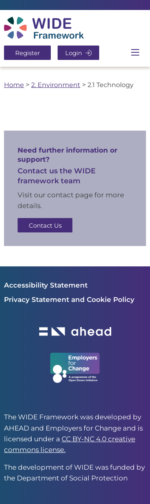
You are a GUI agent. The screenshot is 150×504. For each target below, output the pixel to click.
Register (27, 53)
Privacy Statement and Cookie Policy (69, 300)
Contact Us (45, 225)
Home (14, 85)
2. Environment (55, 85)
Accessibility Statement (46, 285)
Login (78, 53)
